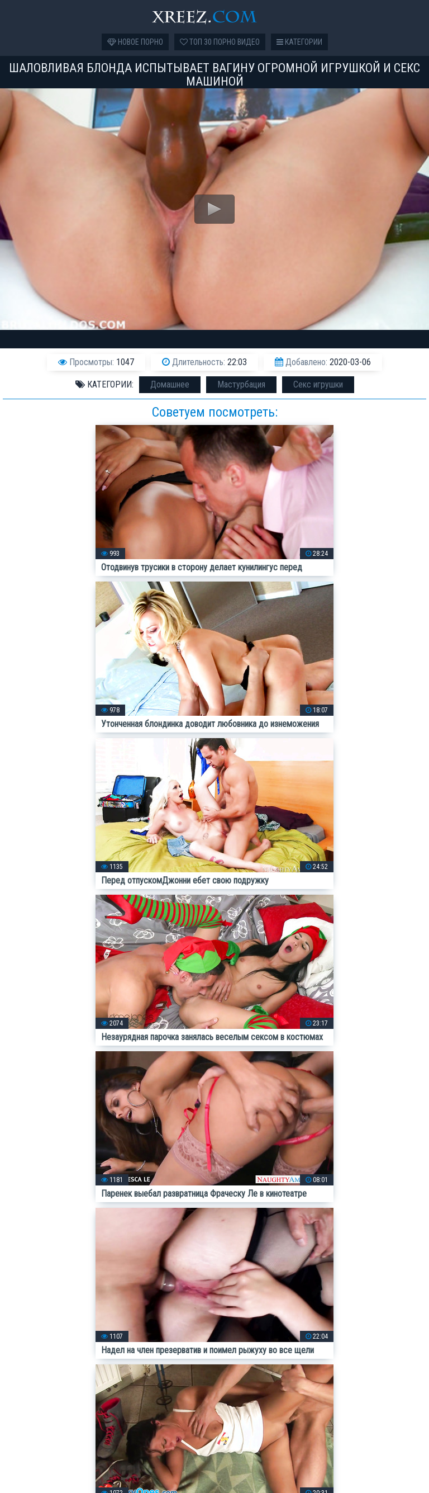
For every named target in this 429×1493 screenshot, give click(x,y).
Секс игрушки (318, 384)
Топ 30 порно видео (220, 41)
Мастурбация (241, 384)
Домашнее (169, 384)
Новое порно (135, 41)
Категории (299, 41)
